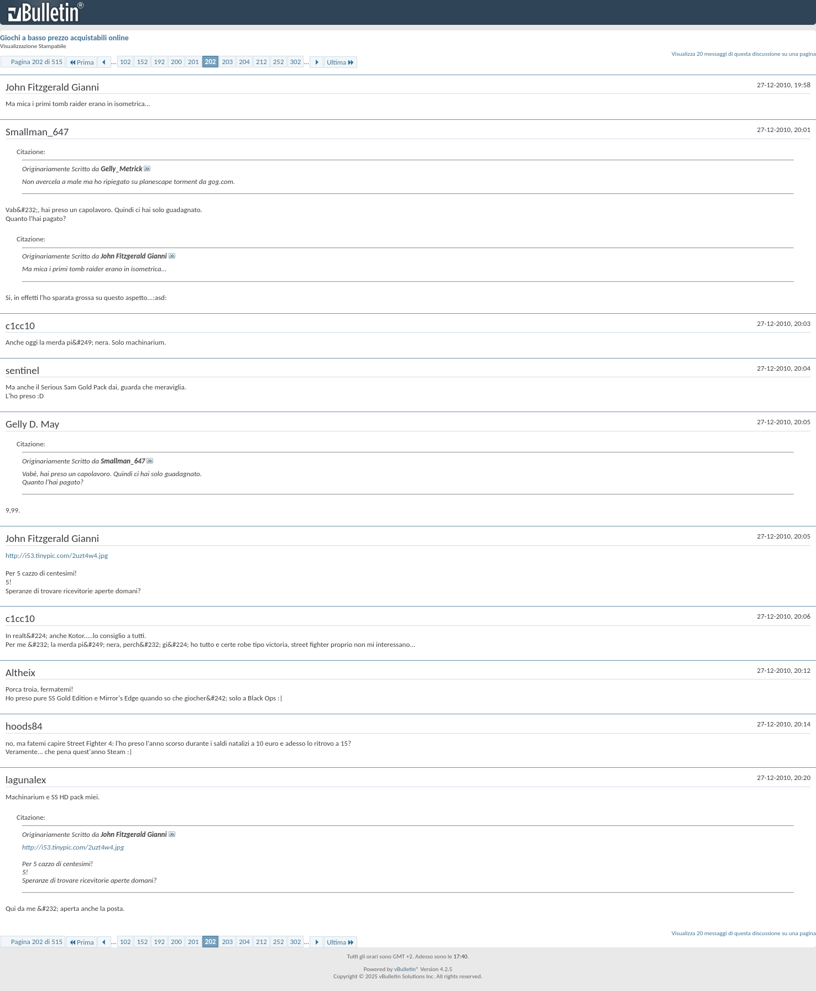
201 (193, 61)
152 (142, 61)
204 (244, 61)
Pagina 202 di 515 (36, 61)
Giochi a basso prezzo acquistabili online (64, 38)
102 (125, 61)
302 (295, 61)
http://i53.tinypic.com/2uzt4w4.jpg (57, 555)
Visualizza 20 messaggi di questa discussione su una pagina (744, 53)
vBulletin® (406, 969)
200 (176, 61)
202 (210, 61)
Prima (81, 62)
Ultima (340, 62)
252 (278, 61)
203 (227, 61)
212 (261, 61)
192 (159, 61)
